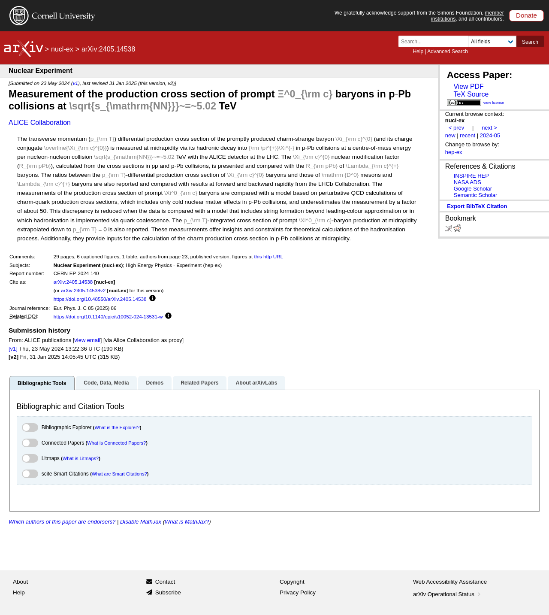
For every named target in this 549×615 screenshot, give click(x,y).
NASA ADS (467, 182)
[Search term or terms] (435, 41)
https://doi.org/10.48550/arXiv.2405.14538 (100, 299)
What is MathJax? (187, 521)
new (450, 135)
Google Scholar (473, 188)
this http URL (269, 256)
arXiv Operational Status (447, 594)
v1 (75, 83)
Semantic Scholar (476, 195)
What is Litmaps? (81, 458)
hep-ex (453, 152)
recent (467, 135)
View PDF (468, 86)
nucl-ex (62, 49)
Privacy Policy (298, 592)
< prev (456, 127)
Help (418, 51)
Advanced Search (447, 51)
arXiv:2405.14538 (73, 282)
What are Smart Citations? (119, 473)
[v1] (13, 348)
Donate (526, 15)
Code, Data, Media (106, 383)
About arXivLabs (256, 383)
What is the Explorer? (117, 427)
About (20, 582)
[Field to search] (492, 41)
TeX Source (471, 94)
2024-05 (490, 135)
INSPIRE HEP (471, 176)
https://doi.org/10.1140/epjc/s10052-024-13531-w (108, 316)
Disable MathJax (140, 521)
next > (489, 127)
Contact (165, 582)
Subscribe (168, 592)
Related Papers (199, 383)
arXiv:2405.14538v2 (83, 290)
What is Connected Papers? (116, 442)
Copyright (292, 582)
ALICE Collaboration (40, 122)
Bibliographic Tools (42, 383)
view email (87, 340)
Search (530, 42)
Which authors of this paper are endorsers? (62, 521)
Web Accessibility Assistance (450, 582)
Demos (154, 383)
